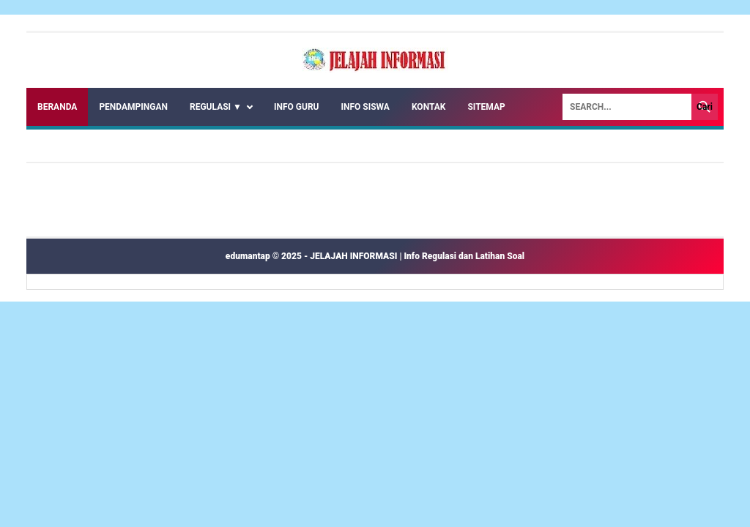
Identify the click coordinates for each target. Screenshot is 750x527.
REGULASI (216, 107)
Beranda (57, 107)
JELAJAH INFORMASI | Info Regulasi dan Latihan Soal (417, 256)
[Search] (626, 107)
